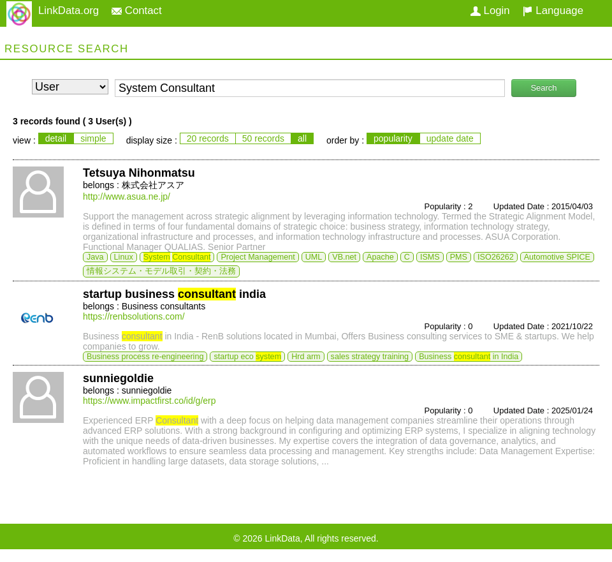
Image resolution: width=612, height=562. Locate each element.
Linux (123, 257)
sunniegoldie (118, 378)
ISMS (430, 257)
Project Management (258, 257)
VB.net (344, 257)
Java (95, 257)
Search (543, 87)
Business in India (468, 356)
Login (490, 10)
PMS (458, 257)
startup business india (174, 294)
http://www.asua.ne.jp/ (126, 196)
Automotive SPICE (557, 257)
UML (314, 257)
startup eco (247, 356)
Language (553, 10)
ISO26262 (495, 257)
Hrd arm (305, 356)
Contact (137, 10)
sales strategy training (370, 356)
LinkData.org (68, 10)
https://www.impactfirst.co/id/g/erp (149, 401)
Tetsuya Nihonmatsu (139, 172)
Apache (380, 257)
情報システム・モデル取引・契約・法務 (161, 271)
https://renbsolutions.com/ (134, 316)
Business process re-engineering (145, 356)
